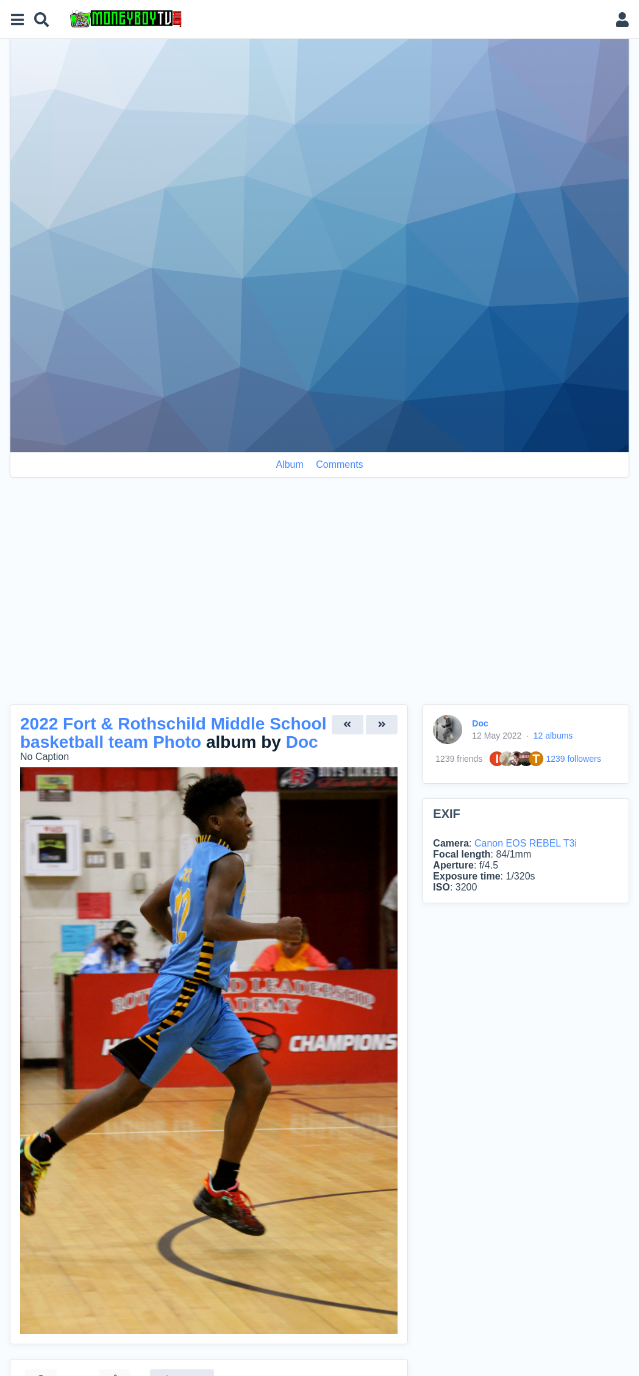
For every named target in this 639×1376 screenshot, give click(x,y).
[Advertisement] (319, 598)
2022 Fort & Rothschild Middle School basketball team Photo (173, 732)
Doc (302, 742)
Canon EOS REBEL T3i (525, 843)
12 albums (553, 735)
